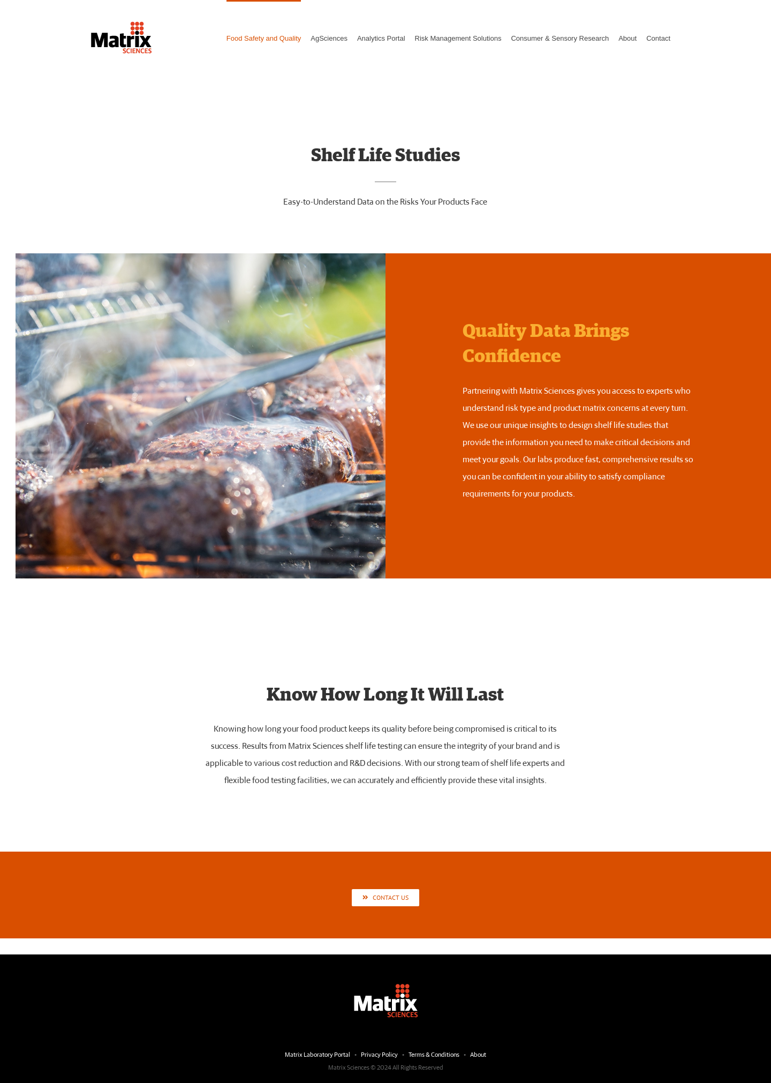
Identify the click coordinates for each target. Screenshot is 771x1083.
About (478, 1055)
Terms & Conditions (434, 1055)
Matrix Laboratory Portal (317, 1055)
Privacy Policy (379, 1055)
